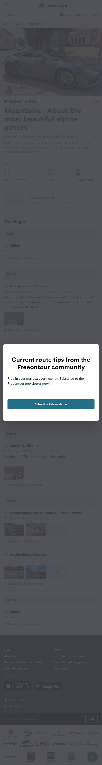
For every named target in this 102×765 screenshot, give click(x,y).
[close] (91, 351)
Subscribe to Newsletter (51, 404)
